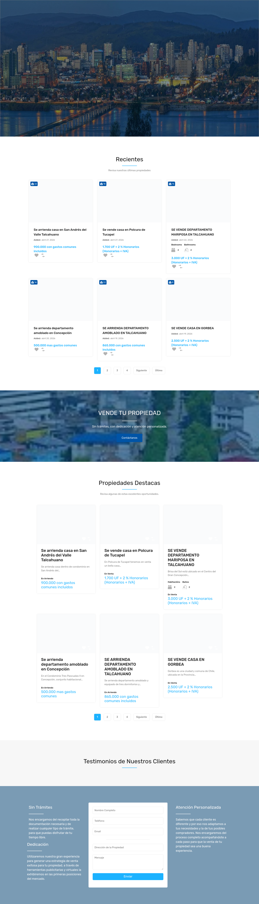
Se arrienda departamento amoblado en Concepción (53, 330)
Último (158, 370)
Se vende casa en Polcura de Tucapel (124, 232)
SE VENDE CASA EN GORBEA (192, 328)
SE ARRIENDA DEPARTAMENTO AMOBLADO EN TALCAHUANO (126, 330)
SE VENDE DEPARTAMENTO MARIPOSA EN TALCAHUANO (192, 232)
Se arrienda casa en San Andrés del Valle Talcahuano (60, 232)
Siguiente (141, 370)
